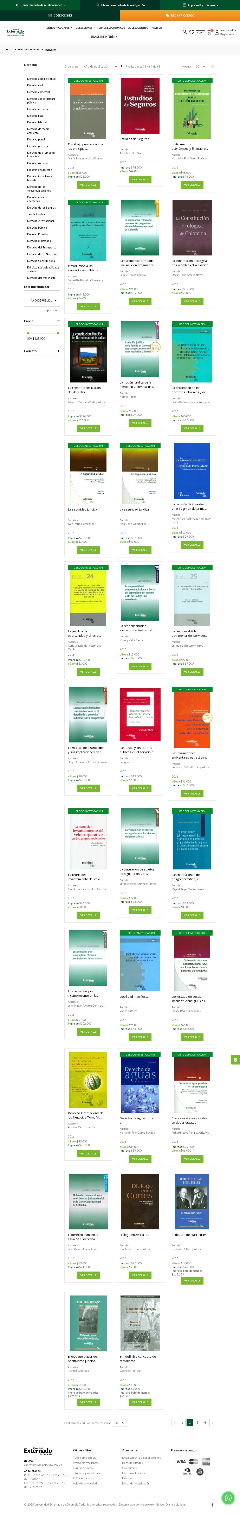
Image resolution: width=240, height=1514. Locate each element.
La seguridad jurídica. (83, 509)
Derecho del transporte (41, 277)
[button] (185, 32)
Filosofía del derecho (39, 169)
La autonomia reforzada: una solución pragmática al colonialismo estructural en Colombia (138, 267)
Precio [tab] (28, 321)
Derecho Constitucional (41, 260)
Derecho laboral (37, 122)
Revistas (127, 1478)
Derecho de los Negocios (42, 254)
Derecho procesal (37, 146)
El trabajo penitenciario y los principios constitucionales (85, 148)
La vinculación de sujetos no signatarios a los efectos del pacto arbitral (138, 873)
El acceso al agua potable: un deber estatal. (190, 1120)
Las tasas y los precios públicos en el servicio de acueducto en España (137, 752)
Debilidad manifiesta (134, 996)
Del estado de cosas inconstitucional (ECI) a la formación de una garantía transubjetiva (189, 1003)
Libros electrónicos (133, 1473)
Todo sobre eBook (84, 1457)
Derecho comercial (38, 92)
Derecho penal (36, 139)
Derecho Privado (37, 234)
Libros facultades (29, 50)
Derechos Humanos (39, 240)
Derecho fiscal (35, 115)
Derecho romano (37, 163)
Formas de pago (83, 1468)
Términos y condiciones (87, 1473)
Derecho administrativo (41, 78)
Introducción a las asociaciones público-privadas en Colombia (83, 270)
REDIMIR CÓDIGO (182, 15)
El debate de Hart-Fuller (189, 1235)
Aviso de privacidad (85, 1483)
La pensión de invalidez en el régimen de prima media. (188, 508)
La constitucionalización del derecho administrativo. (84, 392)
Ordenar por (72, 66)
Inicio (9, 49)
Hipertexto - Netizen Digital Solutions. (163, 1504)
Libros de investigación (136, 1483)
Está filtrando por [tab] (36, 287)
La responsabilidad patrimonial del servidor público (188, 635)
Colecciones (129, 1468)
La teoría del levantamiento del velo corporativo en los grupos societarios (84, 881)
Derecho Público (37, 227)
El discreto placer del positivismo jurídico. (83, 1358)
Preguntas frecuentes (85, 1462)
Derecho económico (39, 109)
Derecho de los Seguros (41, 207)
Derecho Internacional (40, 220)
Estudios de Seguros (134, 139)
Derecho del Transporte (41, 247)
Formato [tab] (30, 351)
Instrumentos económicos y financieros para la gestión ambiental (189, 148)
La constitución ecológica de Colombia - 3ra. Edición (190, 263)
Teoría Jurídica (36, 214)
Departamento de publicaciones (141, 1457)
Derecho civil (35, 85)
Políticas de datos (84, 1478)
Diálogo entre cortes (134, 1235)
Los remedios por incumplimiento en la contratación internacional (86, 995)
